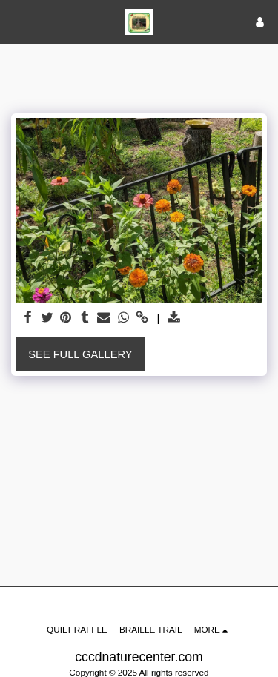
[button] (16, 21)
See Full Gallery (80, 354)
